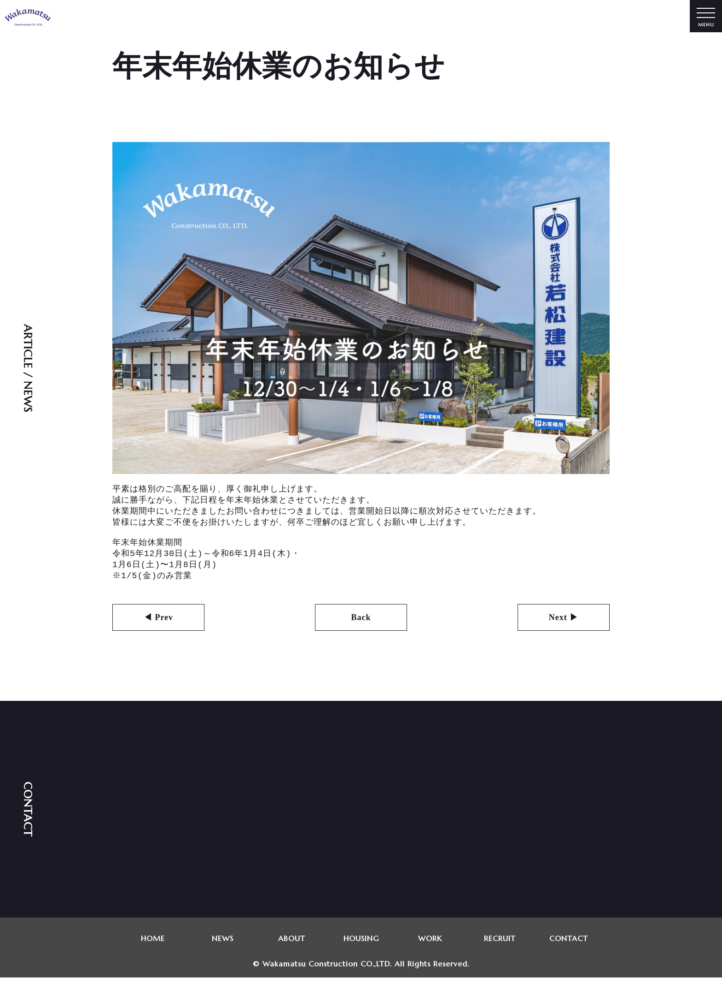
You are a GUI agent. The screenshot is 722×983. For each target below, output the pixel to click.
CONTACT (569, 943)
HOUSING (360, 943)
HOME (153, 943)
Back (361, 623)
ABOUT (291, 943)
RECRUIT (500, 943)
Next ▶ (563, 623)
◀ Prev (158, 623)
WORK (431, 943)
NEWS (222, 943)
